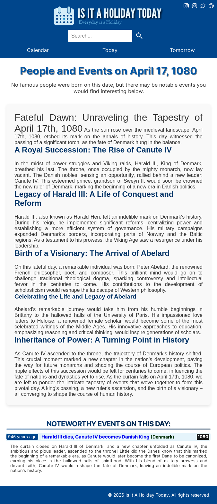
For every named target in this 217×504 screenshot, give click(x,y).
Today (109, 50)
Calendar (38, 50)
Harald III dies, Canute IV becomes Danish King (96, 437)
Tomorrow (182, 50)
